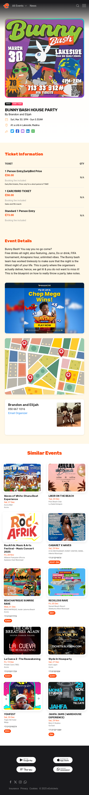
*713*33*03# (54, 671)
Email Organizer (17, 413)
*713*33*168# (55, 730)
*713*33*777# (10, 616)
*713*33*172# (10, 671)
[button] (77, 5)
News (33, 5)
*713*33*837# (10, 727)
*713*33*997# (55, 558)
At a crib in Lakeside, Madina (25, 125)
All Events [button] (19, 5)
